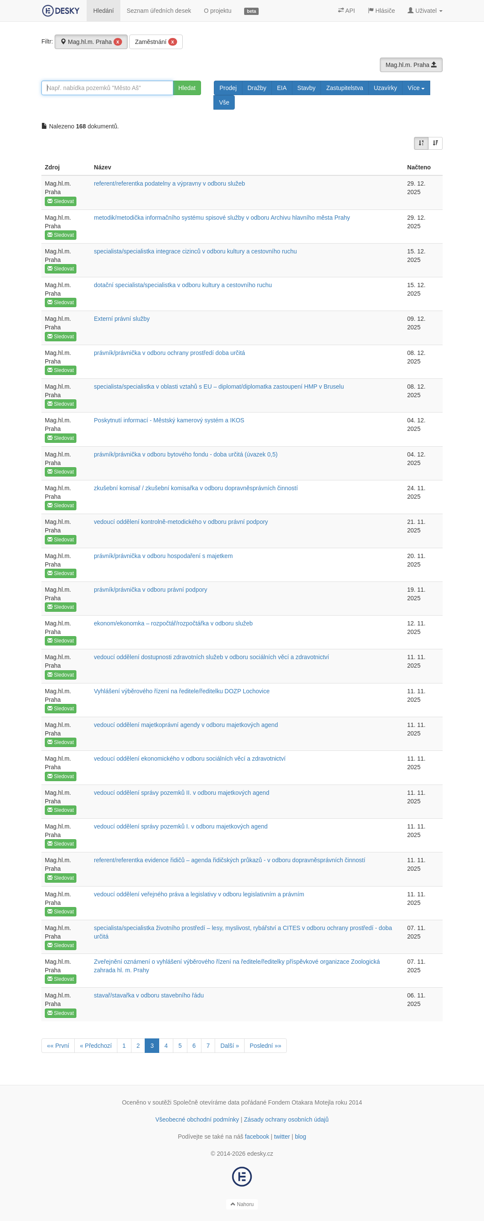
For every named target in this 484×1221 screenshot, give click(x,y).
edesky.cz (260, 1153)
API (346, 10)
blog (300, 1136)
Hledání (103, 10)
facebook (257, 1136)
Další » (229, 1045)
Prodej (227, 87)
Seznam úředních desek (159, 10)
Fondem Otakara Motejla (301, 1102)
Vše (224, 102)
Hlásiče (381, 10)
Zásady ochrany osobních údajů (286, 1119)
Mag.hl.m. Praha (91, 42)
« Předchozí (96, 1045)
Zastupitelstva (344, 87)
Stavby (306, 87)
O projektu (218, 10)
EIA (282, 87)
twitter (282, 1136)
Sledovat (60, 201)
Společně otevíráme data (206, 1102)
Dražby (257, 87)
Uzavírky (385, 87)
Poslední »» (265, 1045)
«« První (58, 1045)
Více (416, 87)
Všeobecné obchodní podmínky (197, 1119)
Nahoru (242, 1204)
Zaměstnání (156, 42)
